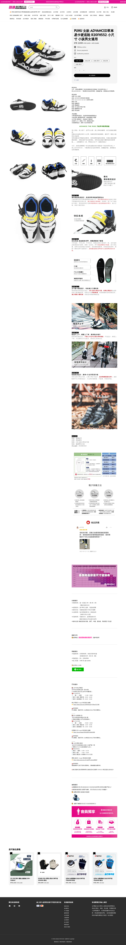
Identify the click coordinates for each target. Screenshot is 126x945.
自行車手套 (35, 15)
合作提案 (66, 915)
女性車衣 (69, 12)
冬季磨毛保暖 (55, 18)
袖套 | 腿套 (43, 15)
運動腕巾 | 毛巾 (59, 15)
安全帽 (113, 12)
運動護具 (108, 15)
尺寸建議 (66, 910)
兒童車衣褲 (92, 12)
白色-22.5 (78, 60)
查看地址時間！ (34, 2)
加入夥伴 (66, 922)
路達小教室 (67, 927)
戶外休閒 (47, 18)
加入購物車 (92, 75)
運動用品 (12, 18)
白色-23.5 (96, 60)
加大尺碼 (99, 12)
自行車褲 (55, 12)
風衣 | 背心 (106, 12)
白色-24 (105, 60)
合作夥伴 (66, 920)
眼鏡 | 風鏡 (27, 15)
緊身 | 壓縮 (34, 18)
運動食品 (101, 15)
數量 (75, 67)
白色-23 (87, 60)
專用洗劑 (18, 18)
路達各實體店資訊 (46, 12)
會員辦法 (66, 908)
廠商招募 (66, 913)
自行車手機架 (77, 15)
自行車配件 (26, 18)
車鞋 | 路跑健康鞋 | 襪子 (16, 15)
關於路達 (56, 941)
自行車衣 (62, 12)
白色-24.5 (78, 64)
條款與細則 (62, 941)
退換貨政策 (69, 941)
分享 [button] (76, 80)
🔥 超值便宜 (81, 18)
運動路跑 (40, 18)
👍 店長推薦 (73, 18)
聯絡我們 (66, 924)
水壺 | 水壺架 (68, 15)
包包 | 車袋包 (93, 15)
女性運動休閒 (83, 12)
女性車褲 (75, 12)
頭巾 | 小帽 (50, 15)
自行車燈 (85, 15)
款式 (75, 57)
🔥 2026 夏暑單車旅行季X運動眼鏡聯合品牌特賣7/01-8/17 (25, 12)
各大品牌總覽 (64, 18)
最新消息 (66, 906)
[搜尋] (56, 7)
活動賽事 (66, 917)
